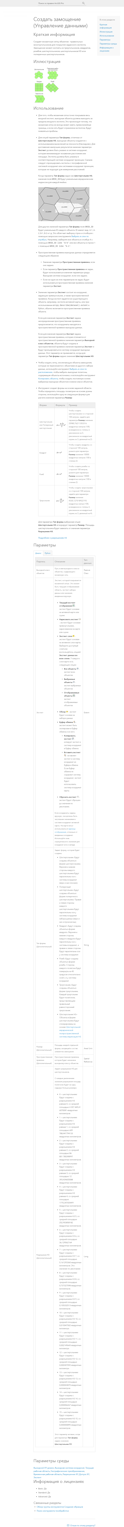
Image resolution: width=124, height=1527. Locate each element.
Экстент (37, 1477)
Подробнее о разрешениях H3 (52, 538)
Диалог (38, 553)
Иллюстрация (106, 32)
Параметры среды (108, 44)
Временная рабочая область (48, 1474)
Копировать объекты (48, 378)
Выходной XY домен (44, 1468)
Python (47, 553)
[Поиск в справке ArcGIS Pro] (59, 3)
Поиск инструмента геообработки (53, 1511)
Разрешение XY (70, 1474)
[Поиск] (83, 3)
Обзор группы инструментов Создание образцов (60, 1507)
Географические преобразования (67, 1471)
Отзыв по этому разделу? (82, 1525)
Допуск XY (84, 1474)
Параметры (105, 40)
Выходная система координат (70, 1468)
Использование (107, 36)
